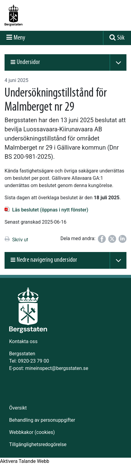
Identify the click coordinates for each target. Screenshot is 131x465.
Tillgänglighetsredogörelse (38, 444)
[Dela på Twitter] (112, 239)
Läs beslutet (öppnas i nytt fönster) (50, 210)
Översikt (18, 408)
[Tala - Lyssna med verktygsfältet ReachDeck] (24, 461)
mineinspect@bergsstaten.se (56, 368)
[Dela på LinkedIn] (122, 239)
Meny (19, 37)
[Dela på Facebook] (102, 239)
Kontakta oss (23, 341)
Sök (121, 37)
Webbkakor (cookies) (32, 432)
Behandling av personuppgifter (42, 420)
